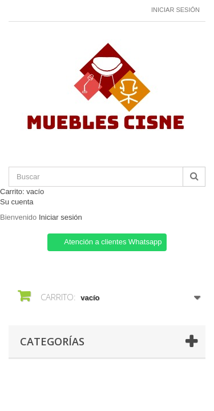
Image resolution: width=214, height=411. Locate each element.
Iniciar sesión (175, 9)
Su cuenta (17, 202)
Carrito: (22, 191)
